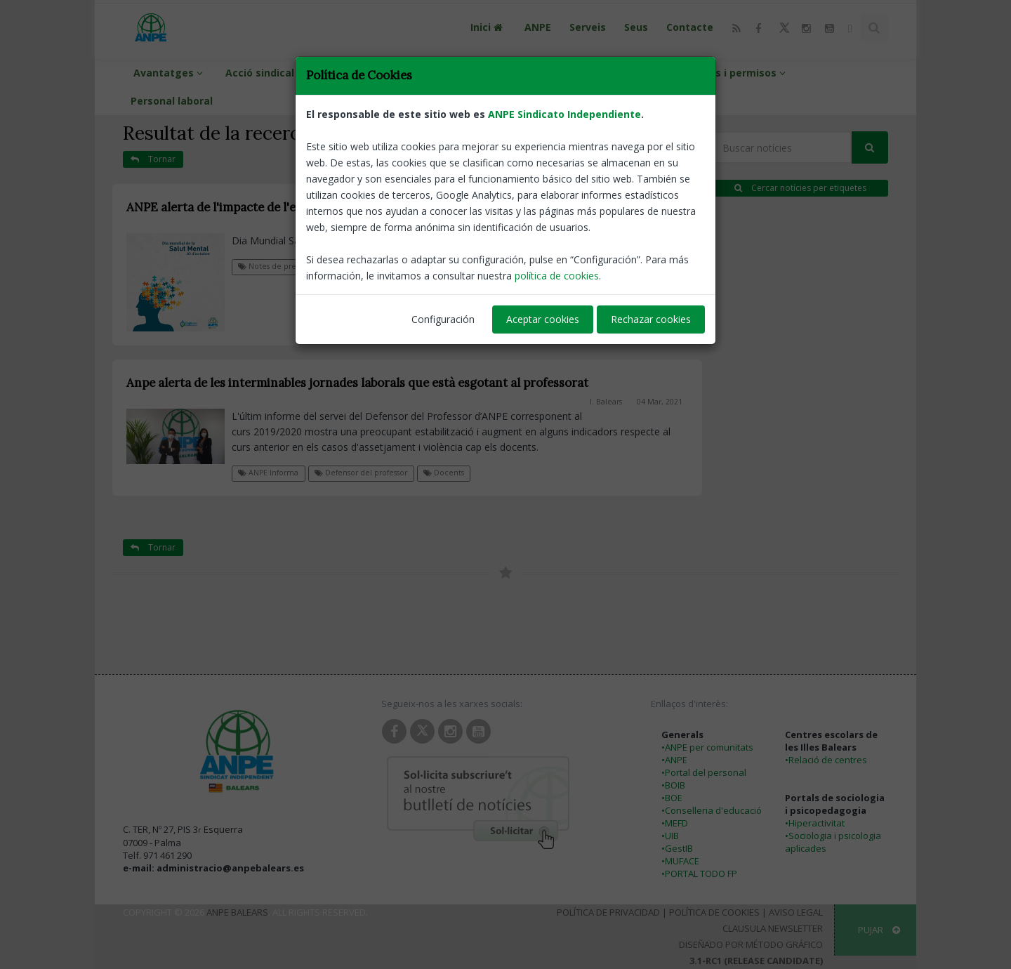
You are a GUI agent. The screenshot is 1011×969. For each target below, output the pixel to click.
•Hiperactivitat (815, 823)
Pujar (879, 929)
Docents (443, 472)
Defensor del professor (373, 266)
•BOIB (673, 785)
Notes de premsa (274, 266)
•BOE (671, 797)
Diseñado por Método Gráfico (751, 944)
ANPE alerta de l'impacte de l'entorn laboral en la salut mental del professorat (343, 207)
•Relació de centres (826, 759)
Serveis (587, 27)
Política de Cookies (714, 912)
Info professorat (374, 72)
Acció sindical (266, 72)
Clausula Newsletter (772, 928)
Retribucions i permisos (723, 72)
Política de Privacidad (608, 912)
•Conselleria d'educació (711, 810)
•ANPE (674, 759)
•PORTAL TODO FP (699, 873)
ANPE (537, 27)
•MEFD (674, 823)
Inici (488, 27)
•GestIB (677, 848)
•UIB (670, 835)
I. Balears (606, 226)
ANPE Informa (268, 472)
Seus (636, 27)
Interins (468, 72)
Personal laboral (172, 100)
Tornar (153, 159)
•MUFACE (680, 861)
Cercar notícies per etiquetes (800, 188)
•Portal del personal (703, 772)
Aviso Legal (796, 912)
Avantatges (170, 72)
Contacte (689, 27)
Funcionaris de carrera (576, 72)
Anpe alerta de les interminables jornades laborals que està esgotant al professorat (357, 382)
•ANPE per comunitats (707, 747)
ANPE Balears (237, 912)
